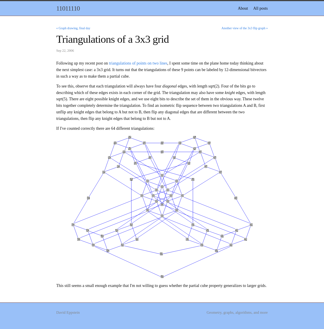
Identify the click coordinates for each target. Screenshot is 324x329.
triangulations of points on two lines (138, 63)
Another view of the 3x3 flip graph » (244, 28)
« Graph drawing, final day (73, 28)
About (243, 8)
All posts (260, 8)
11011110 (68, 8)
